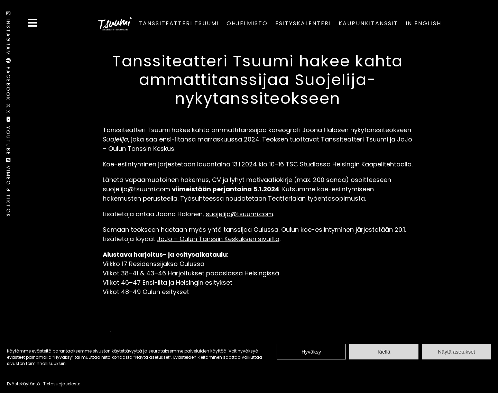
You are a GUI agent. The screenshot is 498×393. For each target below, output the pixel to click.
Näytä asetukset (456, 352)
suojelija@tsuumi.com (136, 189)
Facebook (8, 80)
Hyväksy (311, 352)
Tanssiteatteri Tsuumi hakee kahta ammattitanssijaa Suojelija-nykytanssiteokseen (257, 79)
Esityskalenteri (303, 23)
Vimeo (8, 173)
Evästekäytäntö (23, 384)
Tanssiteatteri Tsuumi (179, 23)
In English (423, 23)
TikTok (8, 203)
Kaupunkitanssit (368, 23)
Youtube (8, 137)
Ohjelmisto (247, 23)
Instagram (8, 34)
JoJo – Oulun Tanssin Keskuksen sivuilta (218, 239)
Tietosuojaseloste (61, 384)
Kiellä (384, 352)
